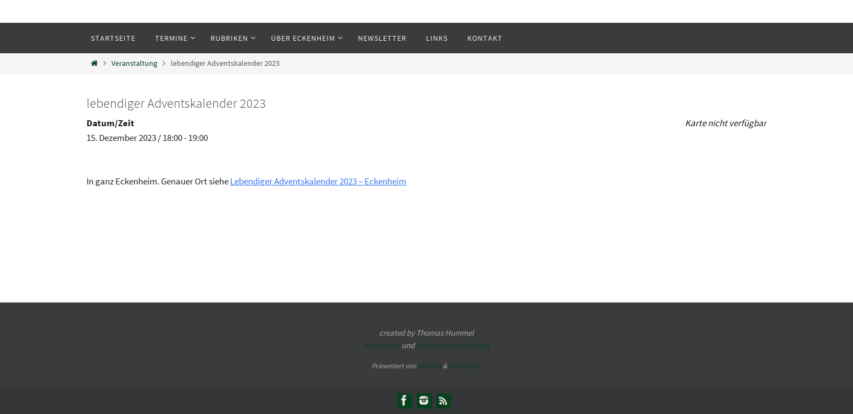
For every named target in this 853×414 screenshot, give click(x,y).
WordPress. (465, 365)
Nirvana (429, 365)
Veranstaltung (134, 63)
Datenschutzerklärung (453, 345)
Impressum (381, 345)
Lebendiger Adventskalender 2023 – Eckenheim (318, 181)
